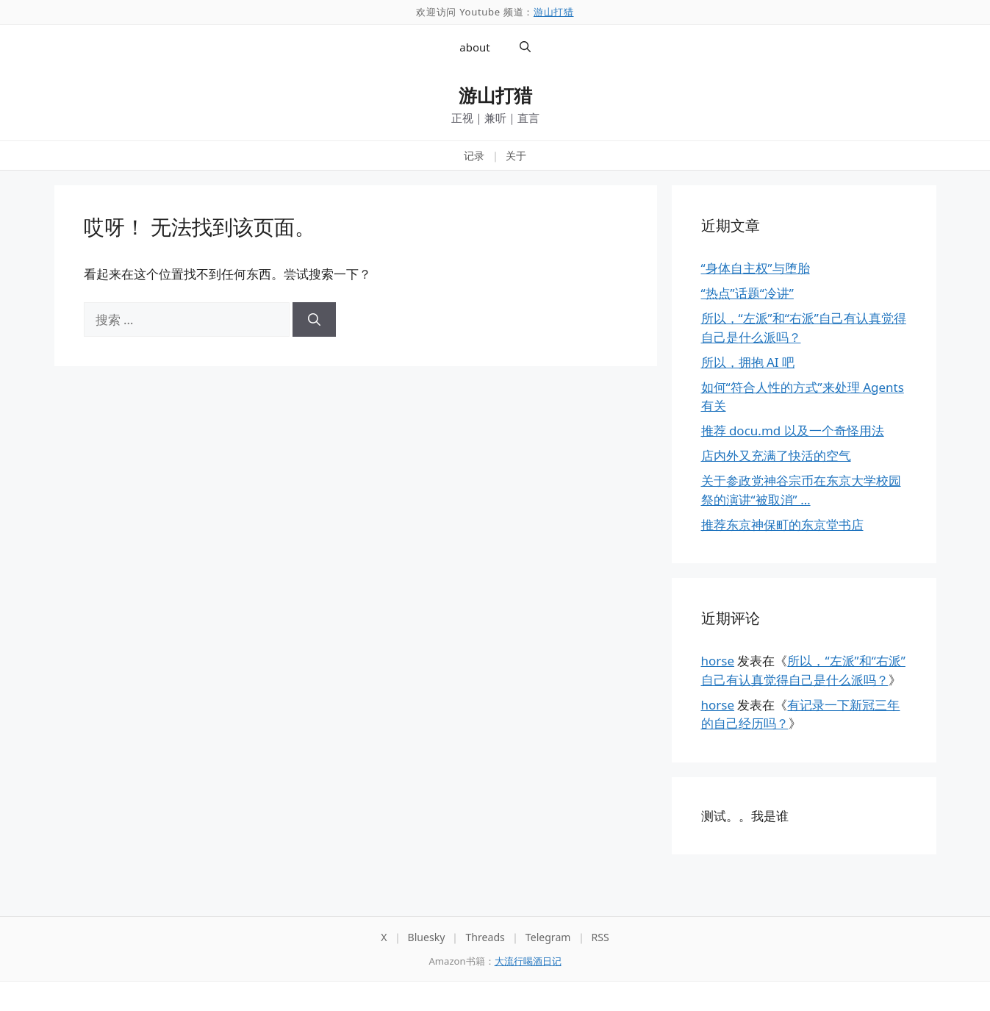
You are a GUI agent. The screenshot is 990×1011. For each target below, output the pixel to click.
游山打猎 (554, 11)
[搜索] (314, 319)
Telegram (548, 937)
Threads (484, 937)
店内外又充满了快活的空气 (776, 455)
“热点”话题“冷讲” (747, 293)
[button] (525, 47)
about (474, 47)
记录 (474, 155)
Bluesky (426, 937)
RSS (600, 937)
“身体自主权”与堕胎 (755, 268)
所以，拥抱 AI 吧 (747, 362)
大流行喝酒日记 (528, 961)
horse (718, 660)
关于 (516, 155)
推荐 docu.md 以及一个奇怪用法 (792, 430)
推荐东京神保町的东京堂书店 (782, 524)
